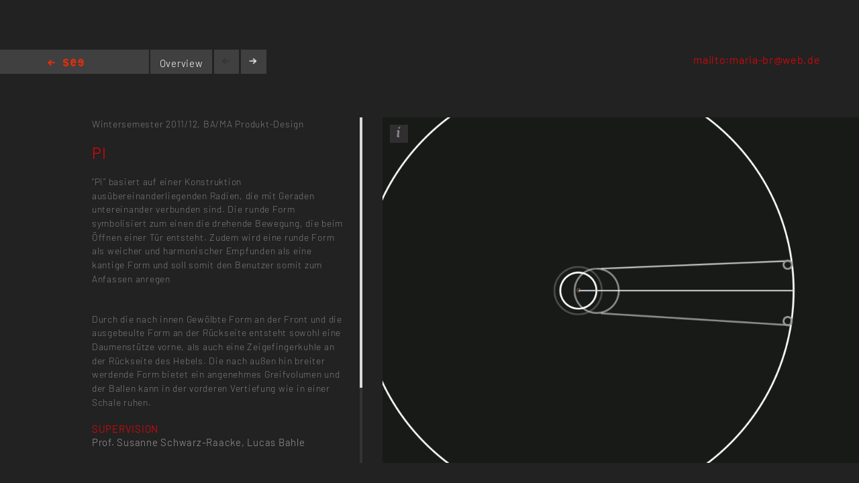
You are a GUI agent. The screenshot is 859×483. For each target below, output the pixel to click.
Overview (181, 63)
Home (66, 63)
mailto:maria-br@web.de (756, 59)
